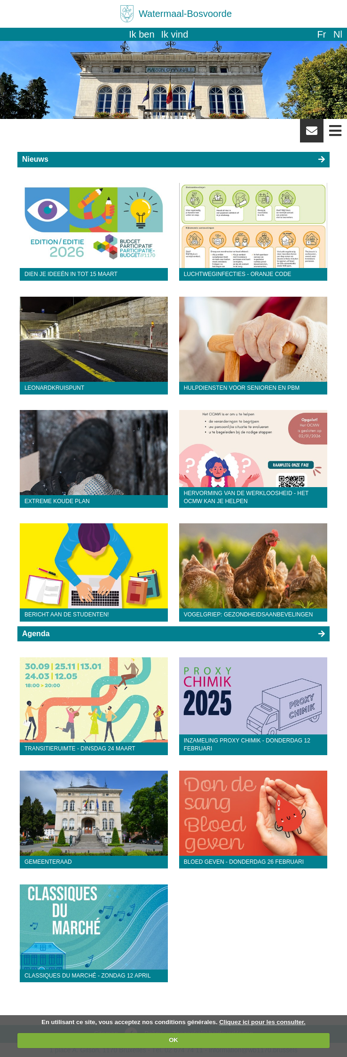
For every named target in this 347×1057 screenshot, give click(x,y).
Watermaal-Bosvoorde (185, 13)
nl (337, 34)
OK (173, 1039)
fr (321, 34)
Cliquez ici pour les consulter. (262, 1021)
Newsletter (311, 134)
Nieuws (35, 159)
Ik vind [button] (175, 34)
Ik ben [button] (141, 34)
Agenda (36, 634)
